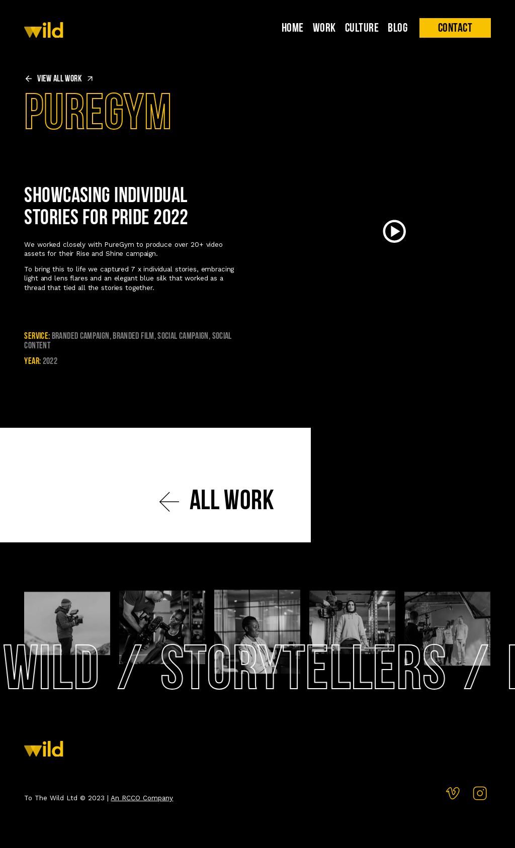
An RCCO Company (142, 798)
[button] (454, 28)
